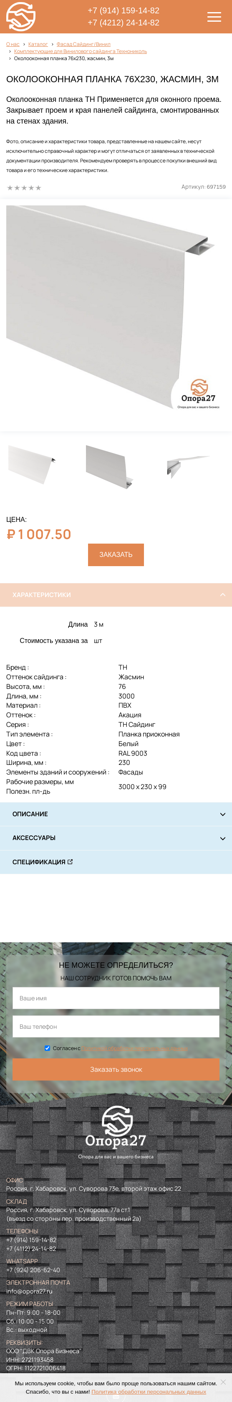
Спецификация (39, 862)
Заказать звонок (116, 1069)
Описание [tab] (30, 814)
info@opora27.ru (29, 1291)
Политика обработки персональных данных (148, 1392)
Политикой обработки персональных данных (134, 1048)
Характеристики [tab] (42, 594)
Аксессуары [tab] (34, 837)
